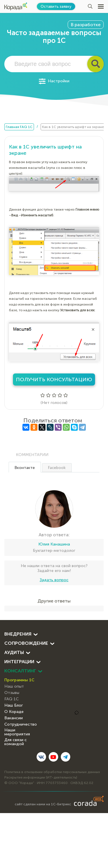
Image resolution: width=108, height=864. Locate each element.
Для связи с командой (15, 742)
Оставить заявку (56, 6)
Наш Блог (13, 705)
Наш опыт (14, 686)
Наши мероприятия (17, 732)
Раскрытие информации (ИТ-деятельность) (40, 777)
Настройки (54, 81)
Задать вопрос (54, 579)
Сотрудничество (20, 724)
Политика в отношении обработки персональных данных (52, 772)
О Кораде (14, 712)
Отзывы (11, 692)
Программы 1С (19, 680)
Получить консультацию (54, 379)
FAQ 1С (11, 699)
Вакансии (13, 718)
